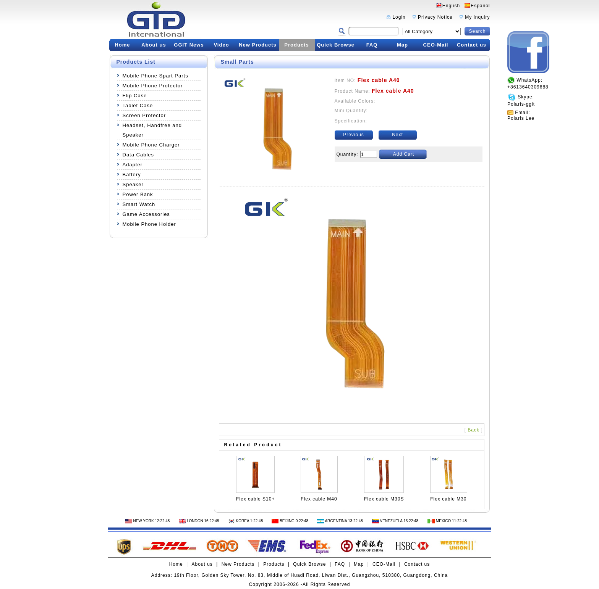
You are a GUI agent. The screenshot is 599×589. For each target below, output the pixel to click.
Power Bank (138, 194)
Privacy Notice (435, 17)
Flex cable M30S (384, 499)
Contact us (471, 45)
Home (122, 45)
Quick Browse (336, 45)
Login (398, 17)
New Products (258, 45)
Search (477, 31)
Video (221, 45)
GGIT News (189, 45)
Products (296, 45)
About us (153, 45)
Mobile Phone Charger (151, 145)
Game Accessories (146, 214)
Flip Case (135, 95)
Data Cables (138, 155)
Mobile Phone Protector (153, 86)
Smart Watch (139, 204)
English (451, 5)
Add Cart (403, 154)
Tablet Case (138, 105)
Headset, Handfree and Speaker (152, 130)
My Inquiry (477, 17)
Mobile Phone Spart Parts (155, 76)
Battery (132, 174)
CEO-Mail (435, 45)
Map (402, 45)
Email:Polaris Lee (520, 115)
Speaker (133, 184)
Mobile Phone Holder (149, 224)
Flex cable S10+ (255, 499)
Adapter (133, 164)
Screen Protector (144, 115)
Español (480, 5)
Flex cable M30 (448, 499)
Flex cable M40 (319, 499)
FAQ (372, 45)
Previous (353, 134)
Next (397, 134)
